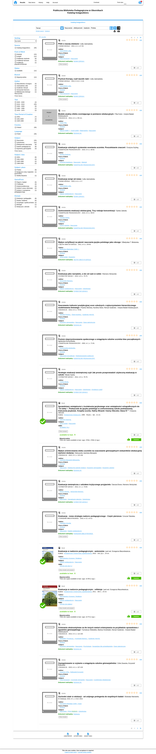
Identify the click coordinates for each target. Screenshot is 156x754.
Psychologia (87, 646)
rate (141, 40)
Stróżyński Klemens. (66, 281)
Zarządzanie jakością (74, 499)
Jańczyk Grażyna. (65, 419)
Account (55, 2)
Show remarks (63, 717)
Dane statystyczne (89, 322)
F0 (125, 2)
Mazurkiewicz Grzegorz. (71, 558)
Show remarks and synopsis (66, 570)
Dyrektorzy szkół (97, 389)
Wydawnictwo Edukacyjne (72, 415)
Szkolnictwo (87, 288)
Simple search (40, 31)
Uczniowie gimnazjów (78, 680)
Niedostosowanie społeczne (85, 356)
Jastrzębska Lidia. (65, 51)
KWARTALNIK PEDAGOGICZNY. (84, 165)
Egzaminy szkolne (108, 468)
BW (105, 2)
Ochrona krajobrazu (66, 162)
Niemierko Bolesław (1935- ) (71, 703)
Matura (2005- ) (65, 130)
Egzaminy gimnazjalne (67, 322)
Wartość (84, 162)
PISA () (73, 711)
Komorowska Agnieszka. (68, 348)
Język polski (75, 130)
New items (31, 2)
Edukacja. (77, 714)
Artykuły (62, 55)
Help (47, 2)
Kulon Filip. (63, 123)
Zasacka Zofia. (65, 672)
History (41, 2)
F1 (129, 2)
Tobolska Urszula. (65, 523)
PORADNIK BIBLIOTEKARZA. (83, 533)
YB (110, 2)
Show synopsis (63, 64)
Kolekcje (47, 31)
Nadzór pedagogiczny (67, 194)
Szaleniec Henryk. (88, 314)
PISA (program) (65, 58)
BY (114, 2)
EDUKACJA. (78, 133)
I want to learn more (71, 752)
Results (22, 2)
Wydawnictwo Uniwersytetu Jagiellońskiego (78, 553)
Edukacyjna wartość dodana (77, 468)
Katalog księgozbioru (78, 22)
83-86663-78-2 (64, 427)
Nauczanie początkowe (67, 356)
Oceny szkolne (64, 225)
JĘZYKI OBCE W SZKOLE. (82, 259)
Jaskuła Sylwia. (65, 217)
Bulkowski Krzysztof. (77, 672)
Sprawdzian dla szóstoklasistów (102, 646)
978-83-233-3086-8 (66, 604)
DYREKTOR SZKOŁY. (81, 291)
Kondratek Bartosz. (81, 638)
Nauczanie (74, 58)
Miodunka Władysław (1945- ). (69, 249)
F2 (133, 2)
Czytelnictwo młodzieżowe (102, 680)
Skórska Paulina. (65, 314)
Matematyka (84, 130)
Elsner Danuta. (65, 491)
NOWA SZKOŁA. (79, 61)
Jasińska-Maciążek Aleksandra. (70, 460)
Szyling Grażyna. (65, 154)
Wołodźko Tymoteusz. (67, 638)
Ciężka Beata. (64, 382)
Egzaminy (72, 257)
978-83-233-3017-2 (66, 566)
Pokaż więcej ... (19, 96)
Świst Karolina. (77, 314)
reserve (136, 439)
